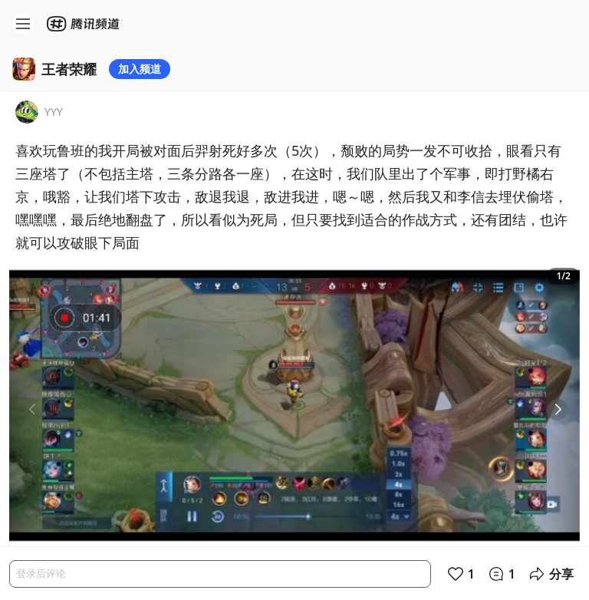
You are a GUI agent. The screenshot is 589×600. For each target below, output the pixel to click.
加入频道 (139, 68)
